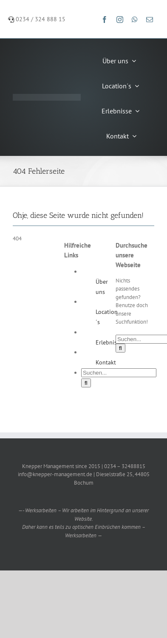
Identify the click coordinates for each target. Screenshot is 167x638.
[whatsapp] (135, 19)
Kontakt (106, 362)
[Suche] (86, 382)
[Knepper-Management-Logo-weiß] (47, 96)
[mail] (149, 19)
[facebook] (104, 19)
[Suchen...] (118, 372)
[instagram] (119, 19)
